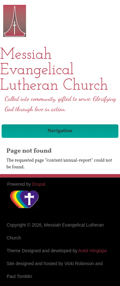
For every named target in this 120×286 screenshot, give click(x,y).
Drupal (38, 184)
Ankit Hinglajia (92, 250)
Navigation (60, 131)
